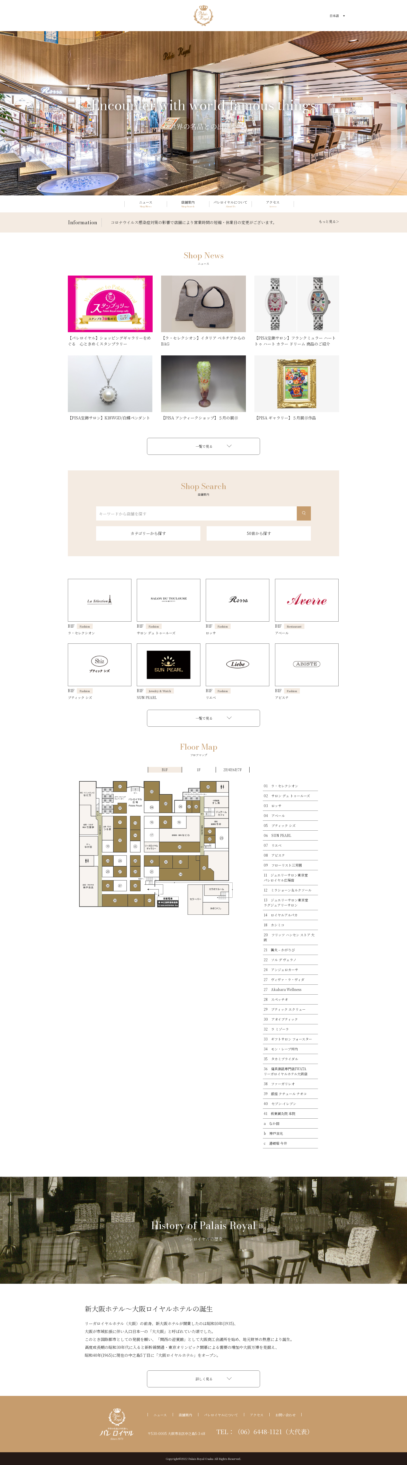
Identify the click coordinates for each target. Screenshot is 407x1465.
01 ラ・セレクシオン (281, 785)
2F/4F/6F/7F (232, 769)
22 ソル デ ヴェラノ (280, 959)
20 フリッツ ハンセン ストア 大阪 (289, 937)
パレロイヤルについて (221, 1414)
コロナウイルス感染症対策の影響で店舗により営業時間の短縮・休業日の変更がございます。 (194, 222)
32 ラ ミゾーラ (276, 1029)
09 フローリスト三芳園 (283, 865)
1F (198, 769)
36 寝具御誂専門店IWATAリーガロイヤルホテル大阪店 (286, 1071)
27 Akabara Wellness (282, 989)
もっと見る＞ (329, 221)
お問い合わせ (285, 1414)
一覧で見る (204, 446)
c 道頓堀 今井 (275, 1143)
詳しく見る (204, 1378)
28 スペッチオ (276, 999)
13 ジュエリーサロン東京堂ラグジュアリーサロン (286, 902)
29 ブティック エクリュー (285, 1009)
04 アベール (274, 815)
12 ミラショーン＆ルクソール (287, 890)
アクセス (256, 1414)
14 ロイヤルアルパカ (281, 914)
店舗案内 (185, 1414)
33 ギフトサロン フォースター (288, 1039)
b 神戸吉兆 (273, 1133)
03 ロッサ (273, 805)
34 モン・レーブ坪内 (281, 1048)
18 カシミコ (274, 924)
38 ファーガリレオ (279, 1083)
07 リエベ (273, 845)
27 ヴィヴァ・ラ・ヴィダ (284, 979)
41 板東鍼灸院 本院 (279, 1113)
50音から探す (259, 533)
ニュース (160, 1414)
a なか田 (271, 1123)
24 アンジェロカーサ (281, 969)
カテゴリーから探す (148, 533)
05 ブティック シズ (280, 825)
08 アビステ (274, 855)
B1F (165, 769)
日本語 (334, 15)
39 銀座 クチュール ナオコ (285, 1093)
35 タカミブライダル (281, 1058)
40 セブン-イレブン (280, 1103)
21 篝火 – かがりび (279, 949)
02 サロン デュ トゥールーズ (287, 795)
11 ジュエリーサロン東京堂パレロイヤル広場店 (286, 877)
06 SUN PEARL (277, 835)
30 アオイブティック (281, 1019)
